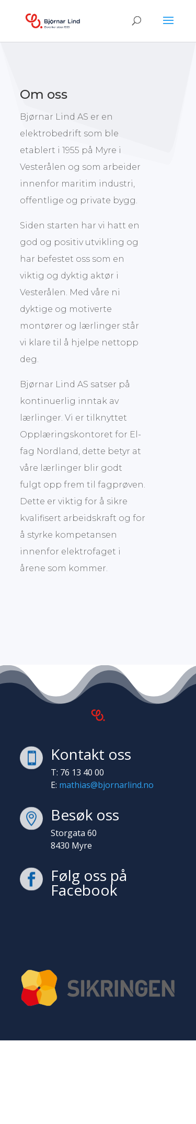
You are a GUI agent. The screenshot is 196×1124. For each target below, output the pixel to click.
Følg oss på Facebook (89, 882)
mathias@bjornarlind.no (105, 785)
